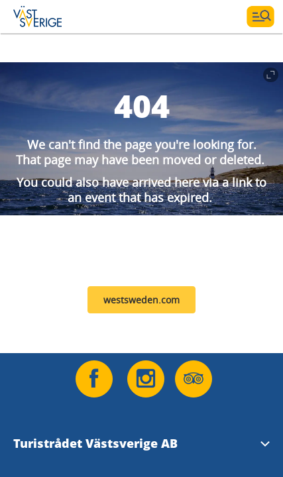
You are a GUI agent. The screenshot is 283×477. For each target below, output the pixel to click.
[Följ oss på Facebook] (94, 379)
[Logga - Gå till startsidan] (59, 16)
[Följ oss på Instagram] (145, 379)
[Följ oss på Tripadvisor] (193, 379)
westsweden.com (141, 299)
